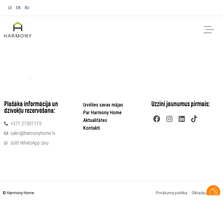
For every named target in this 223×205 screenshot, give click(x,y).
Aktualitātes (95, 120)
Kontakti (91, 128)
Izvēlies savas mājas (104, 105)
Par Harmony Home (103, 112)
